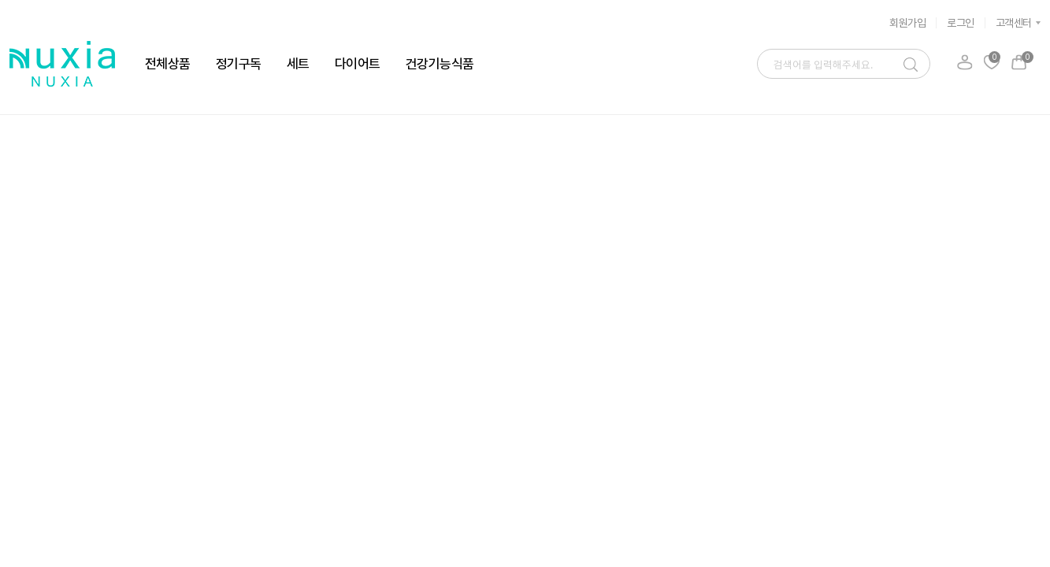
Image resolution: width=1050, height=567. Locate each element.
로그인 (960, 23)
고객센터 (1014, 22)
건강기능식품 (440, 64)
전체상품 (168, 64)
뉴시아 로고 (62, 64)
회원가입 (907, 23)
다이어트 (357, 64)
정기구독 (239, 64)
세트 (298, 64)
